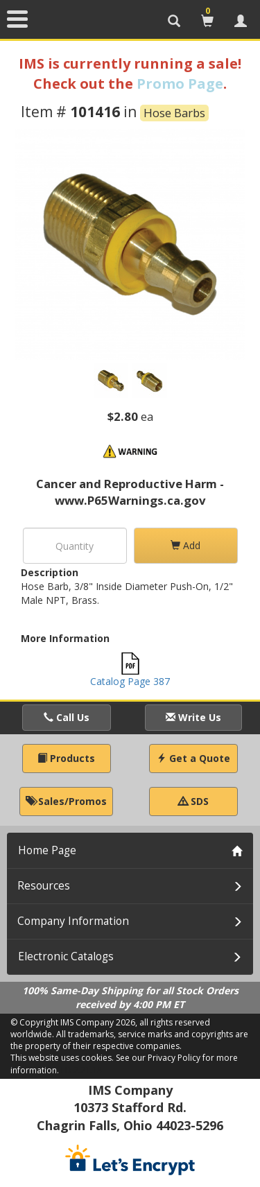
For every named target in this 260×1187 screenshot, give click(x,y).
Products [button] (66, 758)
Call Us (66, 717)
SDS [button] (193, 801)
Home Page (47, 850)
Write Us (193, 717)
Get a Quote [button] (193, 758)
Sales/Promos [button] (66, 801)
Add (185, 545)
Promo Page (180, 83)
